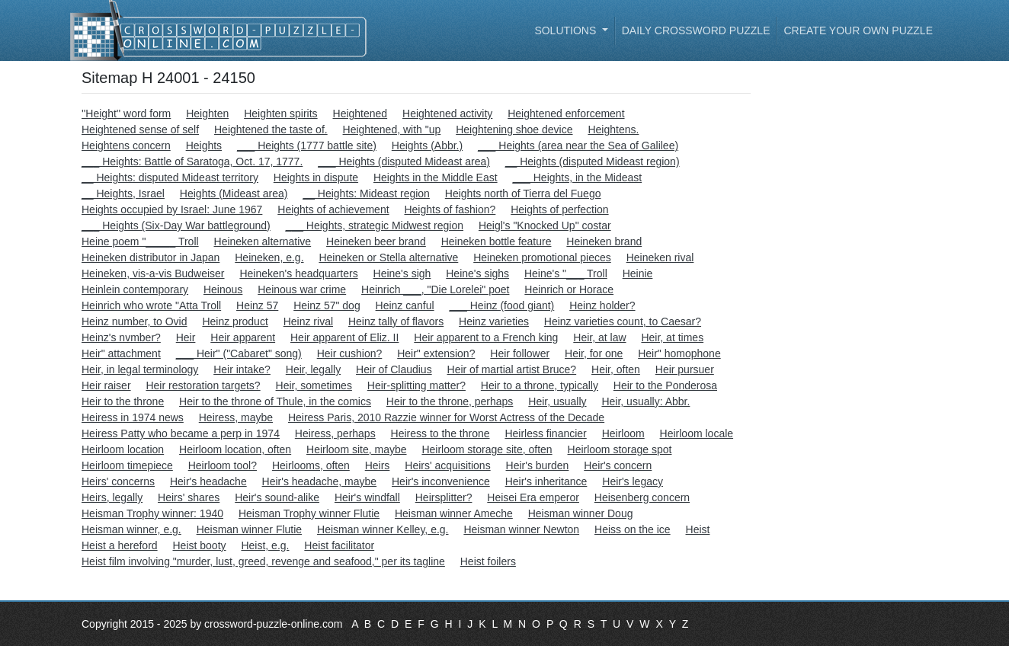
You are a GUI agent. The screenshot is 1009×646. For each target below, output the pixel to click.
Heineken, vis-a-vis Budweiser (153, 273)
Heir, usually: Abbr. (645, 401)
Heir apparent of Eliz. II (344, 337)
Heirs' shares (188, 497)
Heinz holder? (602, 305)
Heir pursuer (684, 369)
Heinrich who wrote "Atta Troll (151, 305)
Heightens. (613, 129)
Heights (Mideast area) (234, 193)
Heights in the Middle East (435, 177)
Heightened (360, 113)
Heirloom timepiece (127, 465)
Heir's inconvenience (441, 481)
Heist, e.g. (265, 545)
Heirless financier (545, 433)
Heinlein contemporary (135, 289)
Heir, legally (313, 369)
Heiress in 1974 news (133, 417)
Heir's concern (618, 465)
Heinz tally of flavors (396, 321)
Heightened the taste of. (271, 129)
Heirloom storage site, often (486, 449)
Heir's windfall (367, 497)
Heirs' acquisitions (447, 465)
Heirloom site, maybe (356, 449)
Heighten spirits (281, 113)
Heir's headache (208, 481)
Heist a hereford (120, 545)
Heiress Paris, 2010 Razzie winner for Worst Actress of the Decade (446, 417)
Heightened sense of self (140, 129)
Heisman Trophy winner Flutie (309, 513)
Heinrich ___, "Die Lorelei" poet (435, 289)
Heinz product (234, 321)
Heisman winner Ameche (454, 513)
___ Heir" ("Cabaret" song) (239, 353)
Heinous (222, 289)
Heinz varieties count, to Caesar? (622, 321)
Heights (204, 145)
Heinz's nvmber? (121, 337)
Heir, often (615, 369)
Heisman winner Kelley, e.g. (382, 529)
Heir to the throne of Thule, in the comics (275, 401)
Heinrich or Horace (568, 289)
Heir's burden (537, 465)
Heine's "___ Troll (565, 273)
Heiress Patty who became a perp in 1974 (181, 433)
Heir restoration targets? (203, 385)
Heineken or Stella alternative (388, 257)
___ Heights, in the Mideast (577, 177)
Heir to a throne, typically (539, 385)
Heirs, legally (112, 497)
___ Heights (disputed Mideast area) (404, 161)
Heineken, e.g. (269, 257)
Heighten (207, 113)
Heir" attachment (121, 353)
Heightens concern (126, 145)
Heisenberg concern (642, 497)
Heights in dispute (316, 177)
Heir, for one (594, 353)
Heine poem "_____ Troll (140, 241)
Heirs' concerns (118, 481)
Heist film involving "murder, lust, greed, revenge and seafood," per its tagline (263, 561)
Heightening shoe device (514, 129)
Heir (186, 337)
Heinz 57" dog (326, 305)
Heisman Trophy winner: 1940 (152, 513)
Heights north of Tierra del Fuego (523, 193)
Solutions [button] (566, 30)
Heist (698, 529)
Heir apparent (242, 337)
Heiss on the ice (632, 529)
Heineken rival (660, 257)
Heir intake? (242, 369)
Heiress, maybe (236, 417)
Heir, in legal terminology (140, 369)
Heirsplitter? (443, 497)
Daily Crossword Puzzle (696, 30)
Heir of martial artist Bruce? (512, 369)
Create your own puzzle (858, 30)
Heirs (377, 465)
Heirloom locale (696, 433)
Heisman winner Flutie (250, 529)
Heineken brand (604, 241)
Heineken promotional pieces (542, 257)
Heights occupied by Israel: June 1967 (172, 209)
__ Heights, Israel (123, 193)
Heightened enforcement (566, 113)
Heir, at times (672, 337)
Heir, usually (557, 401)
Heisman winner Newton (521, 529)
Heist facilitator (339, 545)
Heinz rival (308, 321)
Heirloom (623, 433)
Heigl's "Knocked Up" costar (545, 225)
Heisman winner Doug (580, 513)
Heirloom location (123, 449)
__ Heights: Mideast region (366, 193)
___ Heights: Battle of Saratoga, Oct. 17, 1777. (192, 161)
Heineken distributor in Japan (150, 257)
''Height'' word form (126, 113)
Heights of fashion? (449, 209)
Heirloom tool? (222, 465)
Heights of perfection (559, 209)
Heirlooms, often (311, 465)
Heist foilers (488, 561)
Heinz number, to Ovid (134, 321)
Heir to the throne (123, 401)
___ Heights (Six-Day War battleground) (176, 225)
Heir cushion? (350, 353)
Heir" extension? (436, 353)
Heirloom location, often (235, 449)
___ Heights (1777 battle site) (306, 145)
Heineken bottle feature (496, 241)
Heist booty (199, 545)
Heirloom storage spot (620, 449)
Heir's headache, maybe (319, 481)
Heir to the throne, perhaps (450, 401)
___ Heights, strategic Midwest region (374, 225)
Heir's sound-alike (277, 497)
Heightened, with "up (392, 129)
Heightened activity (447, 113)
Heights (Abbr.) (427, 145)
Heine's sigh (402, 273)
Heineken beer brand (376, 241)
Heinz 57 (257, 305)
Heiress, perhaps (335, 433)
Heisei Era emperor (533, 497)
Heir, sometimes (314, 385)
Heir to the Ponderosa (665, 385)
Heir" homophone (679, 353)
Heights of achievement (333, 209)
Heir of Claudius (394, 369)
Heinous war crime (302, 289)
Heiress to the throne (440, 433)
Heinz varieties (494, 321)
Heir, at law (599, 337)
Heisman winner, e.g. (131, 529)
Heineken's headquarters (298, 273)
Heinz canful (405, 305)
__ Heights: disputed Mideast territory (170, 177)
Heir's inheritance (546, 481)
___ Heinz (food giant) (502, 305)
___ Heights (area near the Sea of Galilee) (578, 145)
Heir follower (519, 353)
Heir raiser (106, 385)
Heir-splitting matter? (416, 385)
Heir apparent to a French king (486, 337)
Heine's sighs (477, 273)
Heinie (638, 273)
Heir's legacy (632, 481)
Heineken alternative (263, 241)
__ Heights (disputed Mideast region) (592, 161)
